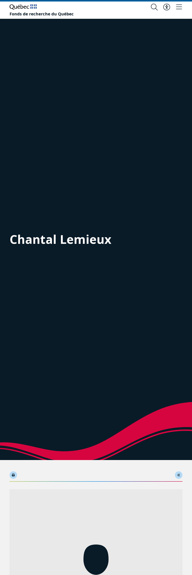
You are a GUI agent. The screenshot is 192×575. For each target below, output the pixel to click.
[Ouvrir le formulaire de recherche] (154, 7)
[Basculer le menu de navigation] (179, 7)
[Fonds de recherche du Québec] (42, 13)
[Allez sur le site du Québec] (23, 7)
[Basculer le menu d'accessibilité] (166, 7)
